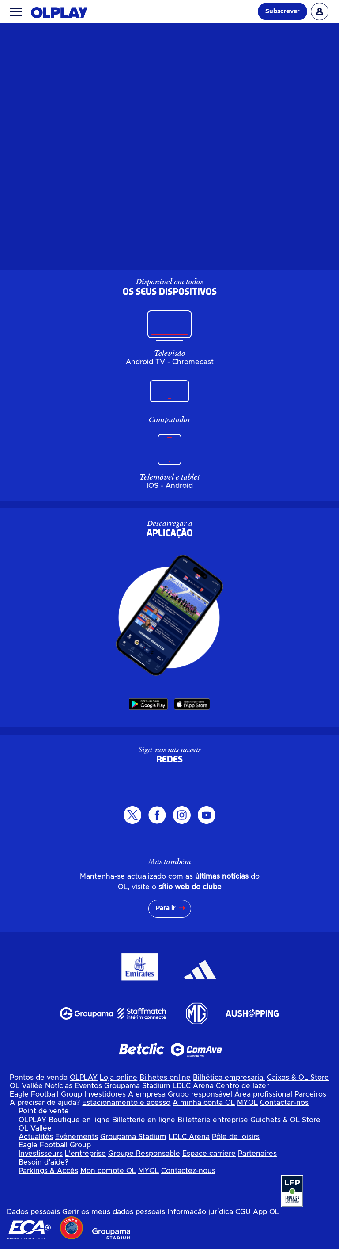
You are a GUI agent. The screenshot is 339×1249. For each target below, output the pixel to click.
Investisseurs (41, 1153)
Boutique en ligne (79, 1119)
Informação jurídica (200, 1211)
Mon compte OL (108, 1170)
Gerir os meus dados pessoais (113, 1211)
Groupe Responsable (144, 1153)
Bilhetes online (165, 1077)
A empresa (147, 1094)
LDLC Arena (193, 1085)
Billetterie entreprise (212, 1119)
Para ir (166, 908)
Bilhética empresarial (229, 1077)
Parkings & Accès (48, 1170)
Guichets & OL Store (285, 1119)
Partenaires (257, 1153)
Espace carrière (209, 1153)
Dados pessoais (33, 1211)
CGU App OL (257, 1211)
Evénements (76, 1136)
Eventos (88, 1085)
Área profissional (263, 1094)
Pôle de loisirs (236, 1136)
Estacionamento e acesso (126, 1102)
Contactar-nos (284, 1102)
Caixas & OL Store (298, 1077)
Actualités (36, 1136)
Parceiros (310, 1094)
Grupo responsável (200, 1094)
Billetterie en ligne (143, 1119)
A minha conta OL (204, 1102)
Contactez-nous (188, 1170)
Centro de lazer (242, 1085)
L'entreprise (85, 1153)
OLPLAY (84, 1077)
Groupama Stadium (137, 1085)
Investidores (105, 1094)
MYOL (247, 1102)
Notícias (58, 1085)
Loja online (118, 1077)
